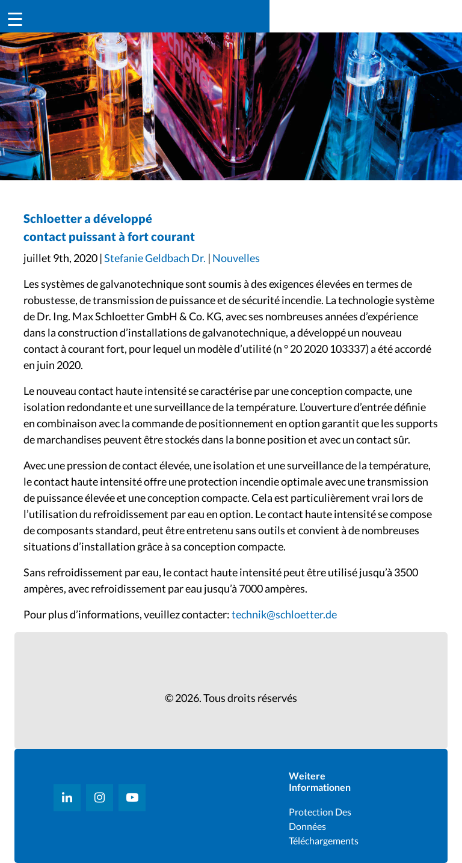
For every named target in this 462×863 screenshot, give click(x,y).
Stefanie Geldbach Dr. (155, 257)
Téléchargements (324, 840)
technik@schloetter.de (284, 614)
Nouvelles (236, 257)
